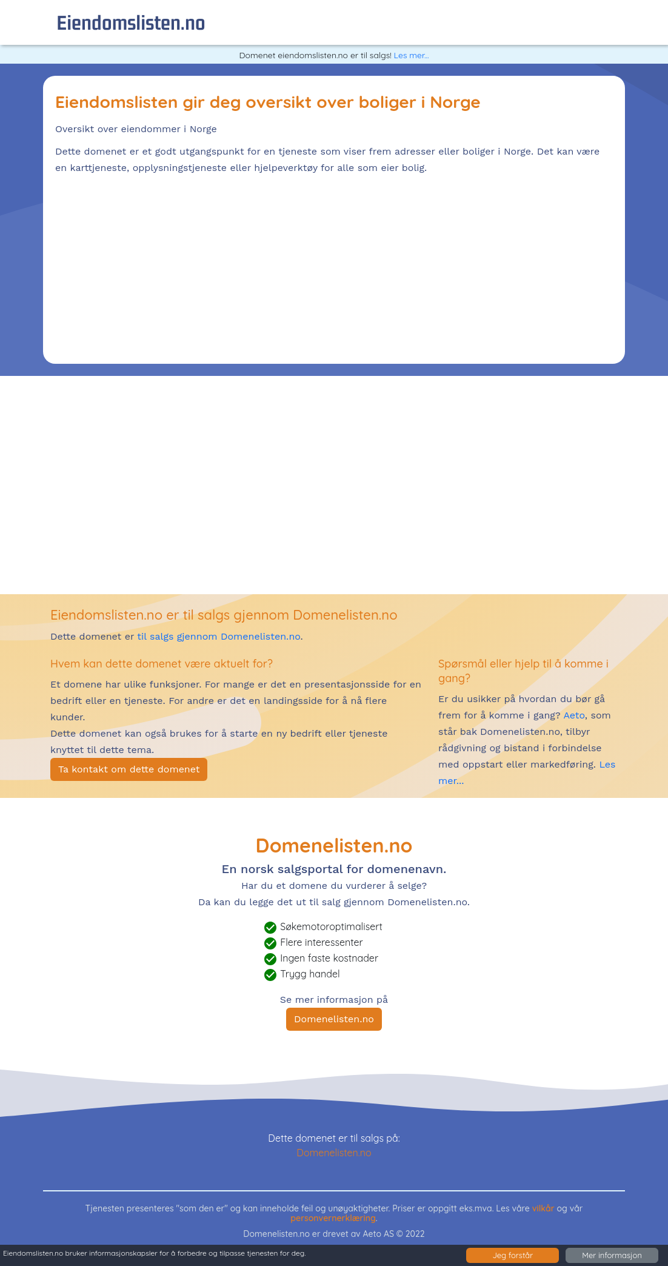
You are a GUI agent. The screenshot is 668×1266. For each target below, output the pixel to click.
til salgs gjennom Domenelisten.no (218, 636)
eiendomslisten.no (130, 22)
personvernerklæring (333, 1218)
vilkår (543, 1208)
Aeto (573, 715)
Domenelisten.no (334, 1019)
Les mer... (411, 55)
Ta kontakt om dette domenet (128, 769)
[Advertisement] (334, 267)
